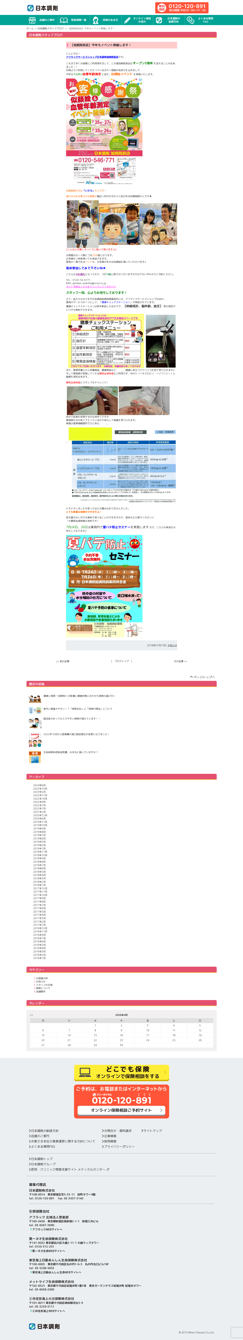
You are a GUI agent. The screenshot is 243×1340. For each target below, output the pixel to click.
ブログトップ (121, 661)
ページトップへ (202, 677)
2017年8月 (39, 901)
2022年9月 (39, 801)
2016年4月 (39, 948)
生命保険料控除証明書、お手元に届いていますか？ (63, 757)
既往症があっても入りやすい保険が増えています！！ (64, 723)
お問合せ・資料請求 (116, 1131)
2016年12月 (40, 928)
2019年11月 (40, 822)
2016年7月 (39, 938)
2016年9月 (39, 934)
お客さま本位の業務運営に (61, 1141)
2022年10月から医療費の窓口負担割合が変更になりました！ (69, 740)
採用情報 (108, 1141)
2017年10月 (40, 895)
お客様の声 (40, 978)
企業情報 (108, 1136)
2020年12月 (40, 815)
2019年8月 (39, 832)
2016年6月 (39, 941)
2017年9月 (39, 898)
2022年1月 (39, 808)
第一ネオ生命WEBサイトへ (47, 1251)
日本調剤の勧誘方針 (167, 20)
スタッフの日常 (43, 985)
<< (31, 1015)
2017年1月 (39, 924)
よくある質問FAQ (200, 20)
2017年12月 (40, 888)
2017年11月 (40, 891)
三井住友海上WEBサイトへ (47, 1311)
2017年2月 (39, 921)
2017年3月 (39, 918)
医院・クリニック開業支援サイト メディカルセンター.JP (69, 1169)
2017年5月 (39, 911)
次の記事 (180, 661)
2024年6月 (39, 785)
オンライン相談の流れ (137, 20)
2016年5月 (39, 944)
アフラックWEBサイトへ (46, 1229)
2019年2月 (39, 845)
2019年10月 (40, 825)
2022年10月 (40, 798)
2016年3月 (39, 951)
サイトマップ (151, 1131)
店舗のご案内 (41, 19)
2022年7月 (39, 805)
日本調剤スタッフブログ (51, 28)
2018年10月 (40, 855)
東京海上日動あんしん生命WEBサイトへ (55, 1272)
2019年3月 (39, 841)
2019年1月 (39, 848)
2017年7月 (39, 905)
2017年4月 (39, 914)
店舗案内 (39, 991)
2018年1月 (39, 885)
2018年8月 (39, 861)
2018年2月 (39, 881)
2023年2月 (39, 791)
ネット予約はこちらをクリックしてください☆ (91, 286)
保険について (41, 988)
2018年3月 (39, 878)
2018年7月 (39, 865)
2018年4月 (39, 875)
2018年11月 (40, 851)
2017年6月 (39, 908)
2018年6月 (39, 868)
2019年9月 (39, 828)
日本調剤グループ (42, 1164)
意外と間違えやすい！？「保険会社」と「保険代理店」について (70, 710)
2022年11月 (40, 795)
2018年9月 (39, 858)
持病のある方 (105, 19)
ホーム (30, 28)
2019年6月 (39, 838)
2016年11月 (40, 931)
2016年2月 (39, 954)
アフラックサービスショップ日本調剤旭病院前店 (92, 57)
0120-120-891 (44, 1198)
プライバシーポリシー (118, 1146)
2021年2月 (39, 811)
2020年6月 (39, 818)
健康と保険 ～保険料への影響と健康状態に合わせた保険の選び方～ (71, 699)
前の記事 (62, 661)
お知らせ (172, 645)
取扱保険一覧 (73, 19)
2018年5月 (39, 871)
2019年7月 (39, 835)
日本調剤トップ (40, 1159)
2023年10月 (40, 788)
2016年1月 (39, 958)
